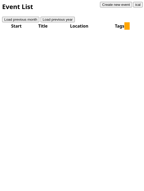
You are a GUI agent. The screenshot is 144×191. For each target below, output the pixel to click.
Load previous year (58, 19)
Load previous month (20, 19)
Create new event (116, 5)
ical (138, 5)
